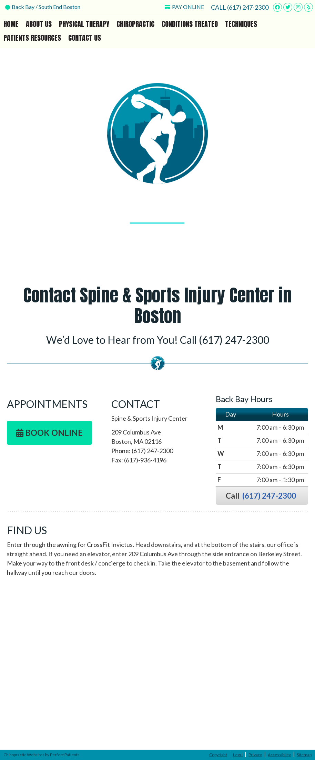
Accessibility (279, 754)
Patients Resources (32, 37)
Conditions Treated (190, 24)
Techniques (241, 24)
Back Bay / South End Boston (42, 6)
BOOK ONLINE (49, 433)
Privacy (255, 754)
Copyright (218, 754)
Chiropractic (135, 24)
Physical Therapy (84, 24)
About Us (39, 24)
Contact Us (84, 37)
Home (11, 24)
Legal (238, 754)
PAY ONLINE (184, 6)
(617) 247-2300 (247, 7)
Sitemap (304, 754)
